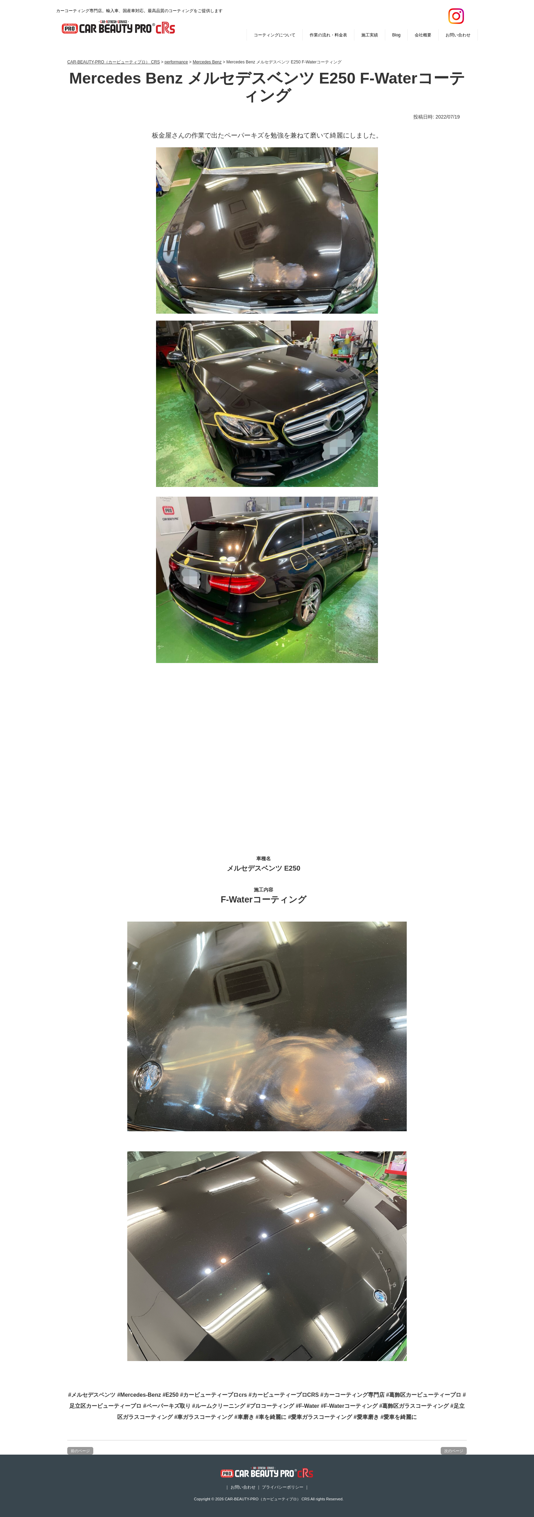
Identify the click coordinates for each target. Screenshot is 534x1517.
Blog (396, 35)
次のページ (453, 1451)
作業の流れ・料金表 (328, 35)
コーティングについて (274, 35)
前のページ (80, 1451)
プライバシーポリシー (282, 1487)
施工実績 (369, 35)
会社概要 (423, 35)
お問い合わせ (458, 35)
